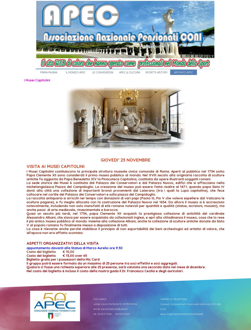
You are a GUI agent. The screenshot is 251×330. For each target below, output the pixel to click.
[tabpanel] (126, 215)
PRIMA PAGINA (48, 72)
